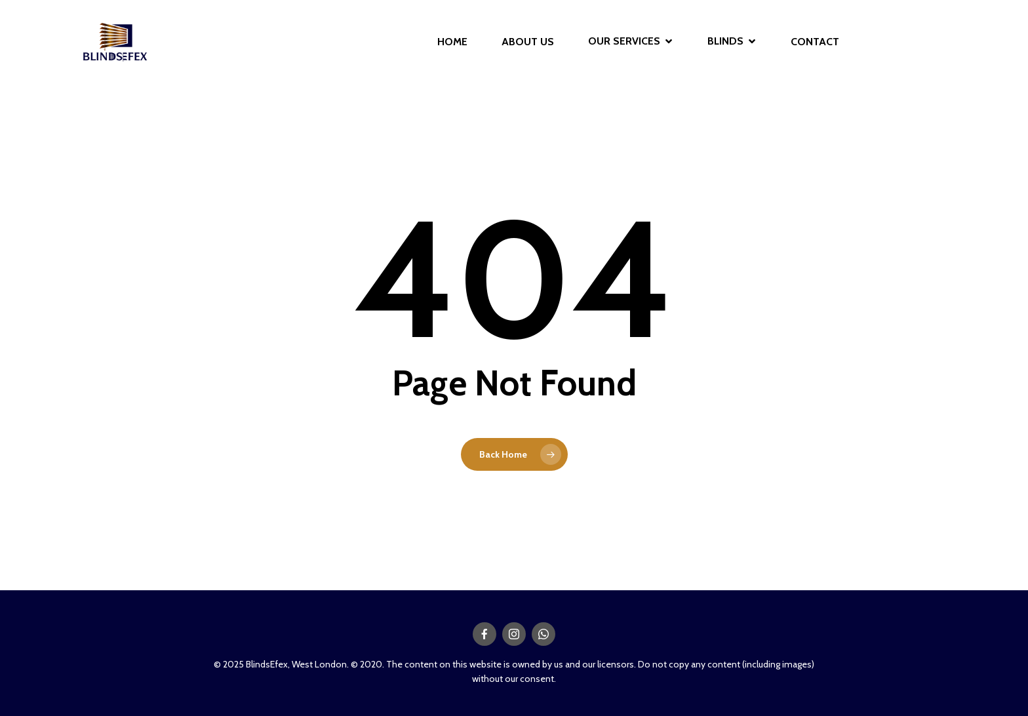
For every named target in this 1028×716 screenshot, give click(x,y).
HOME (452, 42)
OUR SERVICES (630, 41)
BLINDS (731, 41)
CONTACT (815, 42)
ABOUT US (528, 42)
